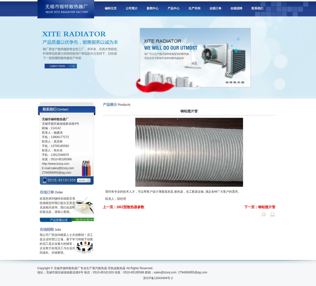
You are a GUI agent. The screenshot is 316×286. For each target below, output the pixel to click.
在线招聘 (236, 8)
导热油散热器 (116, 268)
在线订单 (215, 8)
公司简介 (132, 8)
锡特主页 (111, 8)
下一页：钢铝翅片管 (259, 207)
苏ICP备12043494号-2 (158, 278)
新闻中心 (152, 8)
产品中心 (173, 8)
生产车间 (194, 8)
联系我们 (257, 8)
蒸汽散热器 (99, 268)
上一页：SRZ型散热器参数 (123, 207)
